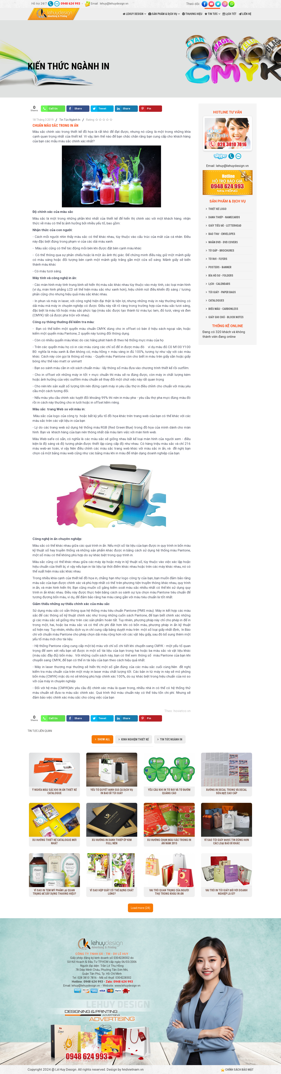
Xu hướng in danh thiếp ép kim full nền (112, 841)
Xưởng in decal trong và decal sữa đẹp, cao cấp (226, 791)
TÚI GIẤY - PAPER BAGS (222, 292)
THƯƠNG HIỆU (192, 13)
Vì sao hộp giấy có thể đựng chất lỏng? (112, 892)
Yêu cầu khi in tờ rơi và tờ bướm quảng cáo (169, 791)
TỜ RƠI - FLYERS (217, 258)
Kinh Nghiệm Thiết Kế (135, 739)
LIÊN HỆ (245, 13)
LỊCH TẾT (229, 13)
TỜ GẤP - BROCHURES (221, 250)
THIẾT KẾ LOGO (217, 209)
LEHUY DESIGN (133, 13)
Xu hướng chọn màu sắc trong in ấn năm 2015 (169, 841)
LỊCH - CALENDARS (219, 283)
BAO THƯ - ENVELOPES (221, 233)
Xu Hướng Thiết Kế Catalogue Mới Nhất (54, 841)
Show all (104, 739)
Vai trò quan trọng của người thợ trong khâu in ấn (169, 892)
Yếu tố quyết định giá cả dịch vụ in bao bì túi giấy (111, 791)
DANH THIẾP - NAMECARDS (224, 217)
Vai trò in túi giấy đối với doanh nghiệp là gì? (226, 892)
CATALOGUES (216, 300)
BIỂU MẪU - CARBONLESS (223, 308)
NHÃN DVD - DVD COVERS (223, 242)
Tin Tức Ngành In (69, 119)
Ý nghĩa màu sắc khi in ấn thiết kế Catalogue (54, 791)
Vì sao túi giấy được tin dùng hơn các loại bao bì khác (226, 841)
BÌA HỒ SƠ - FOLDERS (220, 275)
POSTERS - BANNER (219, 267)
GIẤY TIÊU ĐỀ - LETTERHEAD (224, 225)
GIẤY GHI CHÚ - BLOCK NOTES (226, 317)
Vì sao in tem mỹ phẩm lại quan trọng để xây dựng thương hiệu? (54, 892)
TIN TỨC (211, 13)
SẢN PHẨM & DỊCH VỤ (162, 13)
